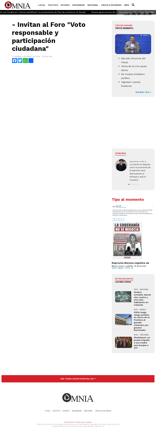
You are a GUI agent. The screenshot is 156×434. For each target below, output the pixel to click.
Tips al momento (124, 28)
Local (41, 5)
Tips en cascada (123, 25)
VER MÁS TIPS (143, 92)
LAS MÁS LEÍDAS (123, 282)
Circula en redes (111, 5)
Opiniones (120, 153)
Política (53, 5)
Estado (65, 5)
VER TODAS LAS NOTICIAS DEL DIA (78, 379)
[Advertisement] (52, 90)
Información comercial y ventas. (78, 422)
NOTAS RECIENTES (124, 279)
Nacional (92, 5)
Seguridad (78, 5)
